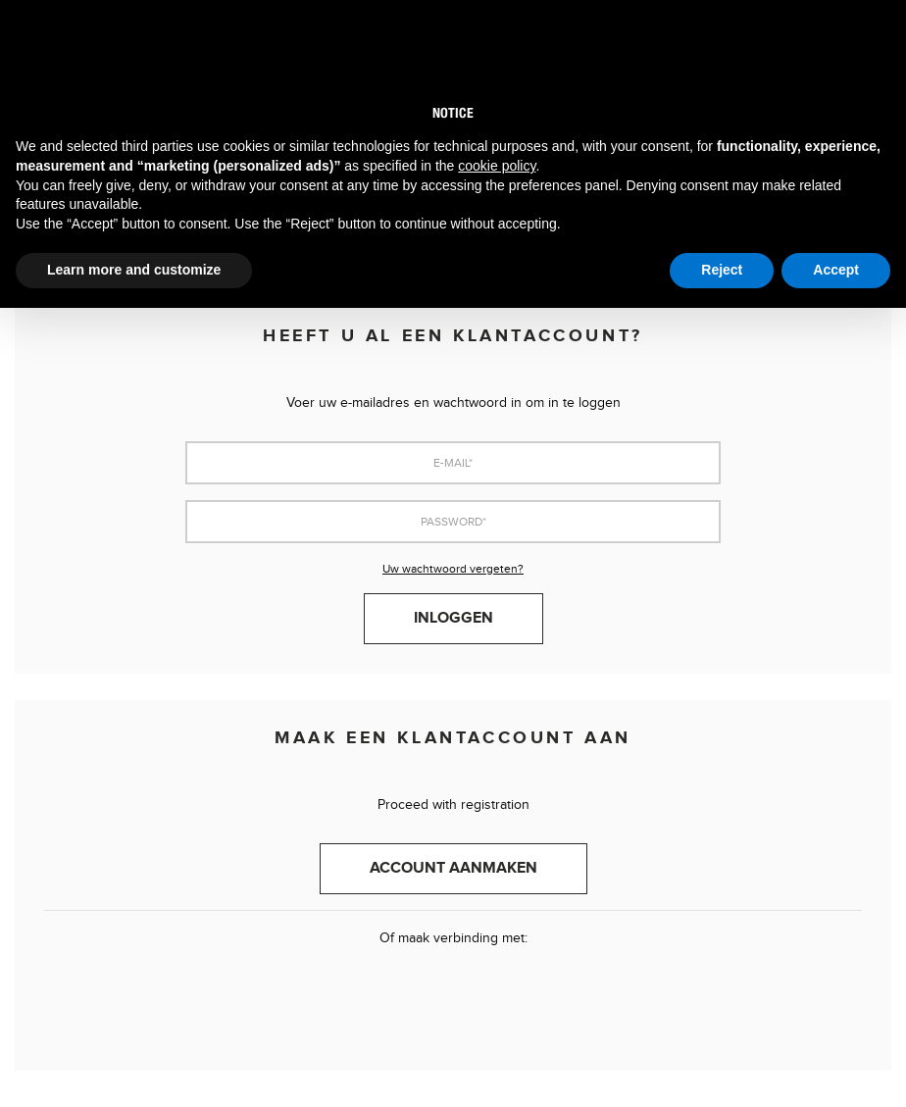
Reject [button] (721, 269)
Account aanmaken (453, 868)
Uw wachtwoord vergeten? (453, 569)
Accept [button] (836, 269)
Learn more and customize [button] (134, 269)
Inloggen (453, 618)
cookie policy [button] (496, 166)
